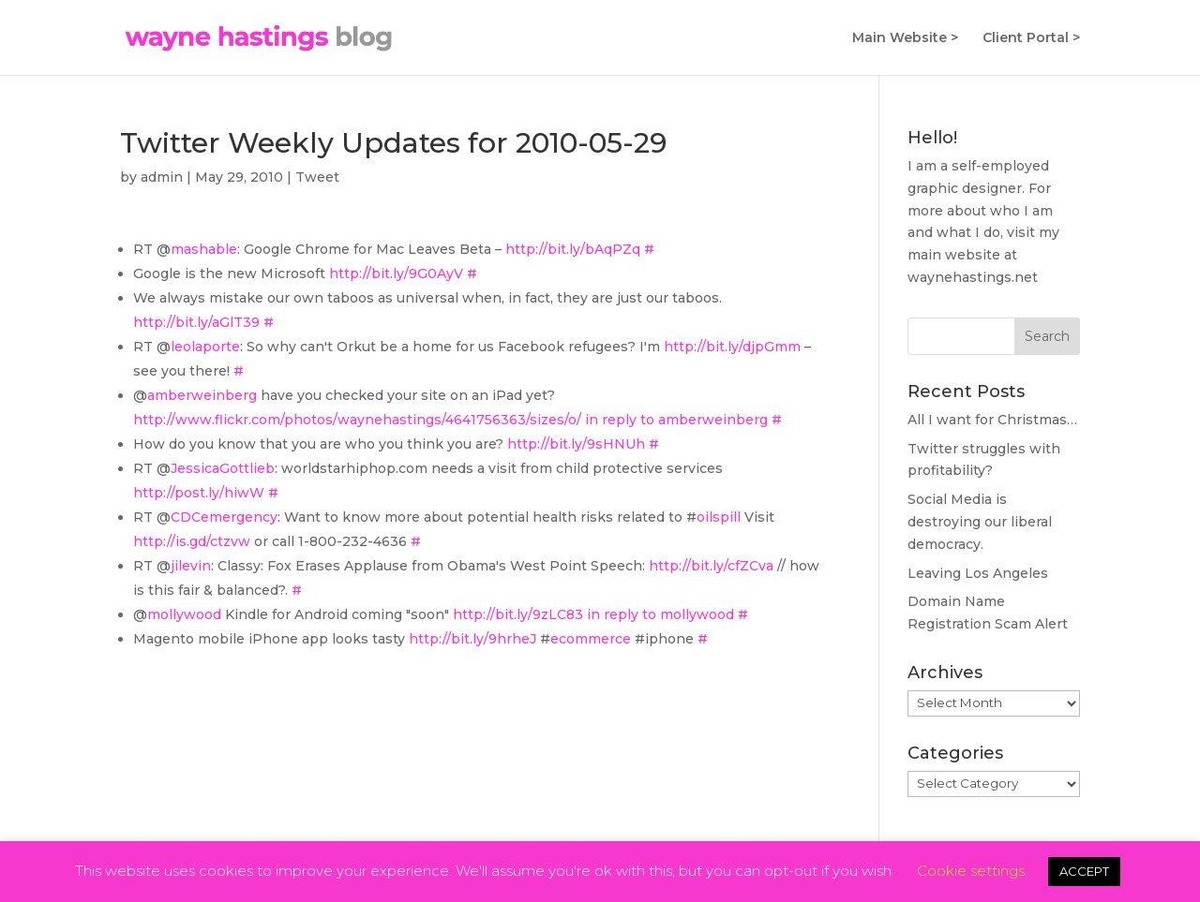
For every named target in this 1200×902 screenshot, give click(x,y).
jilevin (191, 565)
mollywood (184, 614)
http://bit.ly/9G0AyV (396, 273)
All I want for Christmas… (992, 419)
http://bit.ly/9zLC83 (518, 614)
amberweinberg (202, 395)
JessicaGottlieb (223, 468)
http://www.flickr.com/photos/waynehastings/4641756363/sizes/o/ (357, 419)
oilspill (719, 517)
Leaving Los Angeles (978, 573)
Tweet (317, 177)
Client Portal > (1031, 38)
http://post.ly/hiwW (198, 492)
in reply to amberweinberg (676, 419)
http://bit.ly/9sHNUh (576, 444)
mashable (204, 249)
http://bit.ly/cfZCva (711, 565)
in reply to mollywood (660, 614)
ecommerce (590, 638)
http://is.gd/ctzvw (191, 541)
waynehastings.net (973, 277)
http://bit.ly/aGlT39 (196, 322)
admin (162, 177)
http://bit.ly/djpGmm (732, 346)
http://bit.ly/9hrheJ (472, 638)
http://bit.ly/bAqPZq (572, 249)
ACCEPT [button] (1084, 871)
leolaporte (205, 346)
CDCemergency (224, 517)
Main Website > (905, 38)
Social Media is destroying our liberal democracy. (980, 522)
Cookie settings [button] (971, 871)
